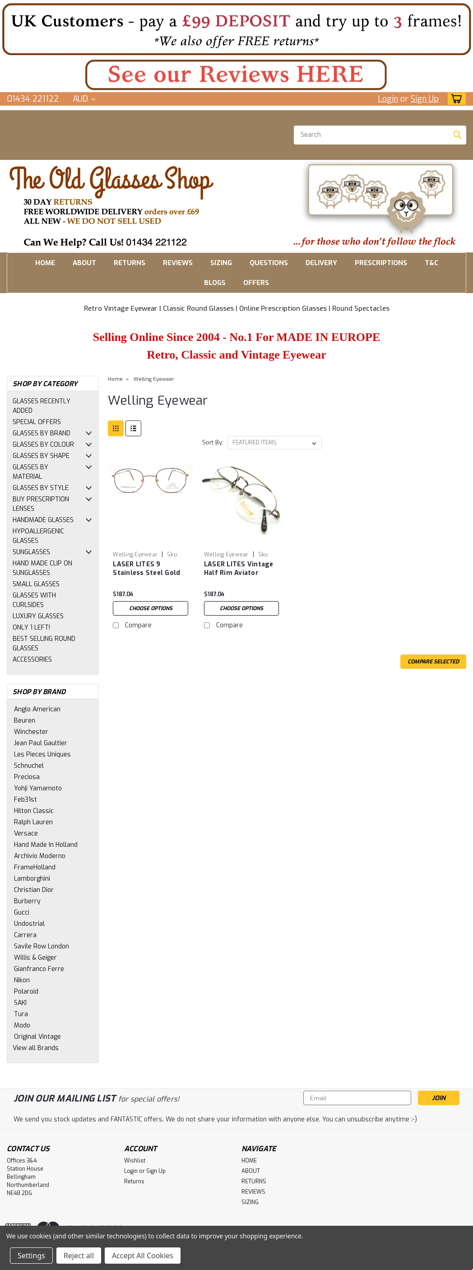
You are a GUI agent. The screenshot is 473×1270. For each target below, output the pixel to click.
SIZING (221, 262)
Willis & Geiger (35, 957)
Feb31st (25, 799)
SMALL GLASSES (36, 584)
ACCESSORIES (32, 659)
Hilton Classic (34, 811)
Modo (22, 1025)
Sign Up (425, 98)
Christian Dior (34, 890)
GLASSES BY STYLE (41, 488)
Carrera (25, 935)
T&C (431, 262)
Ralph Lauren (33, 822)
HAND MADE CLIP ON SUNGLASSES (42, 568)
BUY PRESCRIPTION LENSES (41, 504)
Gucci (21, 912)
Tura (21, 1014)
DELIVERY (321, 262)
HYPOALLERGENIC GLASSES (38, 536)
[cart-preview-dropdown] (454, 99)
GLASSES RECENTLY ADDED (41, 406)
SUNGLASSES (31, 552)
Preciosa (27, 777)
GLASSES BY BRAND (41, 433)
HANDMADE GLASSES (43, 520)
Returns (134, 1181)
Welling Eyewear (154, 379)
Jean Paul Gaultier (40, 743)
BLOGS (215, 282)
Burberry (27, 901)
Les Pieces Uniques (42, 754)
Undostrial (29, 924)
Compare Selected (433, 661)
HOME (45, 262)
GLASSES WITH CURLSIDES (34, 600)
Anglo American (37, 709)
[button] (236, 29)
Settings (31, 1256)
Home (115, 379)
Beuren (24, 720)
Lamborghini (32, 878)
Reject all (79, 1256)
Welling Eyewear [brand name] (135, 554)
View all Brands (36, 1048)
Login (388, 98)
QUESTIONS (269, 262)
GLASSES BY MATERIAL (30, 472)
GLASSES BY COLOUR (43, 444)
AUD (84, 98)
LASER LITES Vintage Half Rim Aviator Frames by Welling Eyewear (239, 569)
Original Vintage (37, 1036)
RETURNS (129, 262)
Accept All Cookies (142, 1256)
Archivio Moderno (39, 856)
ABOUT (84, 262)
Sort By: (212, 442)
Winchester (31, 732)
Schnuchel (29, 765)
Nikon (22, 980)
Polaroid (26, 991)
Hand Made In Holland (46, 844)
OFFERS (256, 282)
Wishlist (134, 1160)
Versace (26, 833)
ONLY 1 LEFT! (31, 627)
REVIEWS (178, 262)
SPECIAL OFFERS (37, 422)
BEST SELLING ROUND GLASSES (44, 644)
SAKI (20, 1003)
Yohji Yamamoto (38, 788)
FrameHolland (35, 867)
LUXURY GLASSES (38, 616)
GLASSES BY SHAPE (41, 456)
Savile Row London (41, 946)
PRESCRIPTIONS (381, 262)
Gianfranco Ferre (39, 969)
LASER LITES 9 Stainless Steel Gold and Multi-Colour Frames (146, 569)
